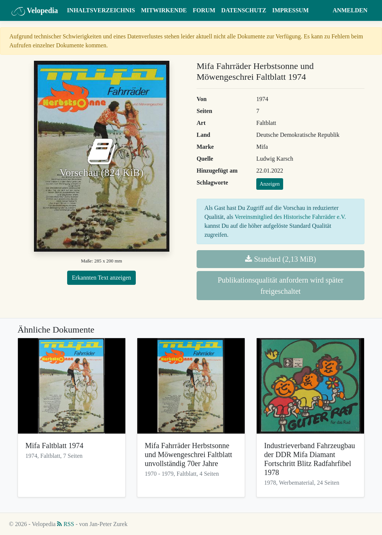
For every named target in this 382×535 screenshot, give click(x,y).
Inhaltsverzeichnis (101, 10)
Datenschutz (243, 10)
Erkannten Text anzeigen (101, 277)
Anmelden (350, 10)
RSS (65, 524)
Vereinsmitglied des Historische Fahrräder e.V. (290, 217)
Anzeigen (270, 184)
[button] (322, 10)
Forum (204, 10)
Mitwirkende (164, 10)
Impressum (290, 10)
